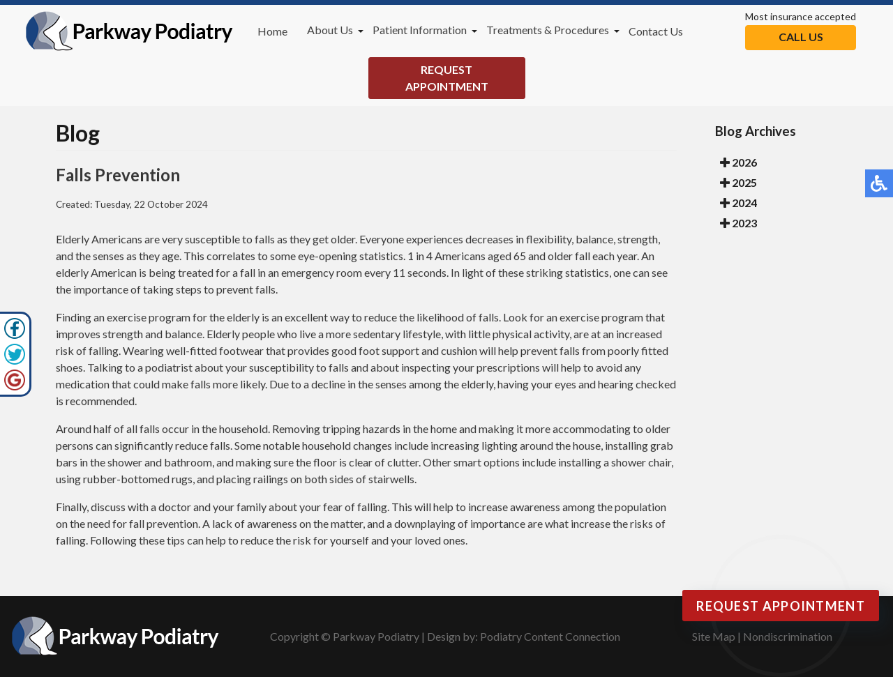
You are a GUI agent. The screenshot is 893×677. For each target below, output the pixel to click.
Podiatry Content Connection (550, 636)
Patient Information (420, 29)
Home (272, 31)
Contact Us (656, 31)
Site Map (713, 636)
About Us (330, 29)
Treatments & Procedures (547, 29)
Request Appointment (446, 78)
